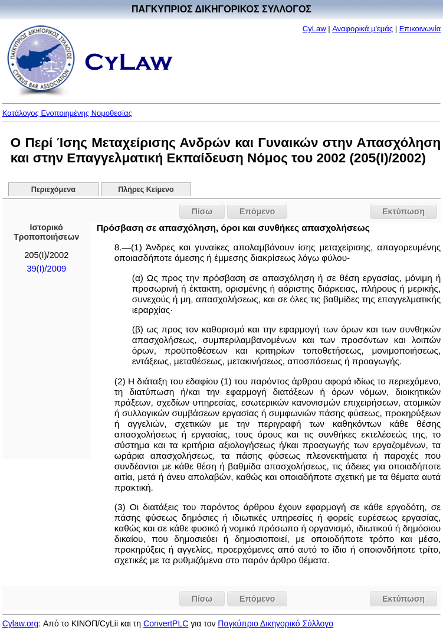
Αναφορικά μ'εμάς (362, 28)
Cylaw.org (20, 623)
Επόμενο (257, 211)
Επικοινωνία (420, 28)
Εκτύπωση (403, 211)
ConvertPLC (165, 623)
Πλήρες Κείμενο (146, 189)
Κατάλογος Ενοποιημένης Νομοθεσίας (67, 113)
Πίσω (202, 211)
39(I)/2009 (46, 268)
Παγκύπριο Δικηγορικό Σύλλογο (275, 623)
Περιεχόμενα (53, 189)
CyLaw (314, 28)
